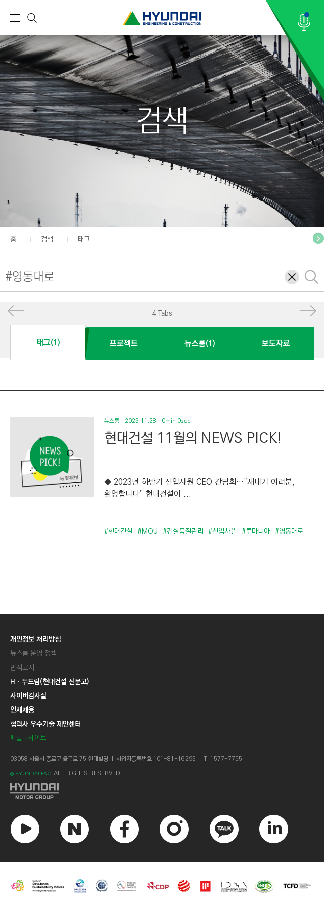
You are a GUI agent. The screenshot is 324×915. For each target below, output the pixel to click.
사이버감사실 (28, 695)
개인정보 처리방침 (35, 639)
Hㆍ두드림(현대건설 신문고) (49, 681)
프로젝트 (124, 343)
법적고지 (22, 667)
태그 (84, 239)
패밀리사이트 (28, 738)
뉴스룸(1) (199, 343)
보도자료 (276, 343)
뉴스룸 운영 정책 (33, 653)
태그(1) (48, 342)
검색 (47, 239)
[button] (15, 312)
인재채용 (22, 710)
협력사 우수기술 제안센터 (45, 724)
